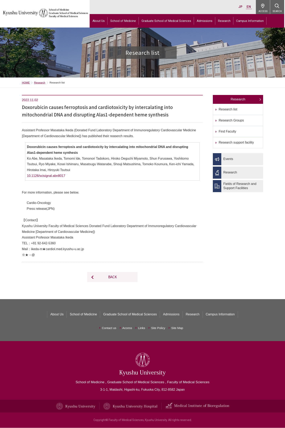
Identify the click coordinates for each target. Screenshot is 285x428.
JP (241, 7)
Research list (228, 109)
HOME (26, 83)
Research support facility (236, 143)
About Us (99, 21)
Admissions (205, 21)
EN (249, 7)
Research (225, 21)
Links (141, 328)
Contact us (109, 328)
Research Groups (231, 120)
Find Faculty (227, 131)
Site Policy (158, 328)
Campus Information (250, 21)
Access (127, 328)
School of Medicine (124, 21)
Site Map (177, 328)
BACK (112, 277)
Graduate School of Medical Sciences (167, 21)
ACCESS (263, 11)
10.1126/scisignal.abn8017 (46, 176)
